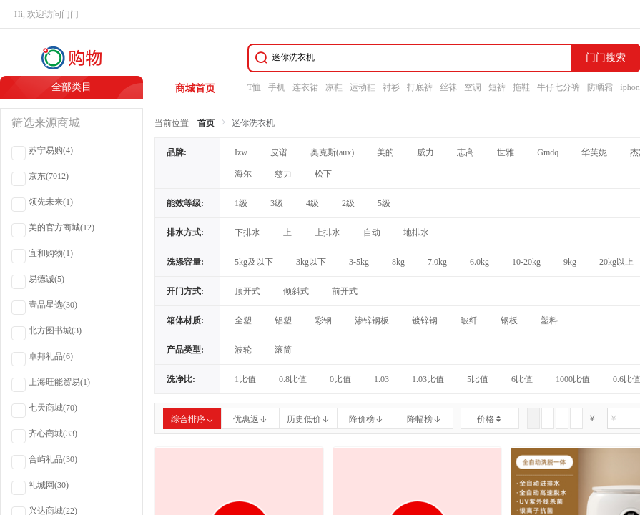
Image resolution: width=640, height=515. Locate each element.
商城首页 (195, 88)
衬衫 (391, 87)
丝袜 (448, 87)
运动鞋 (362, 87)
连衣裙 (305, 87)
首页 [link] (206, 123)
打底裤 (420, 87)
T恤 (254, 87)
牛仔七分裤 (558, 87)
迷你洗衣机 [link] (253, 123)
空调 (472, 87)
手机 (276, 87)
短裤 (497, 87)
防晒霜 (600, 87)
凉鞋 (334, 87)
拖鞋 (521, 87)
